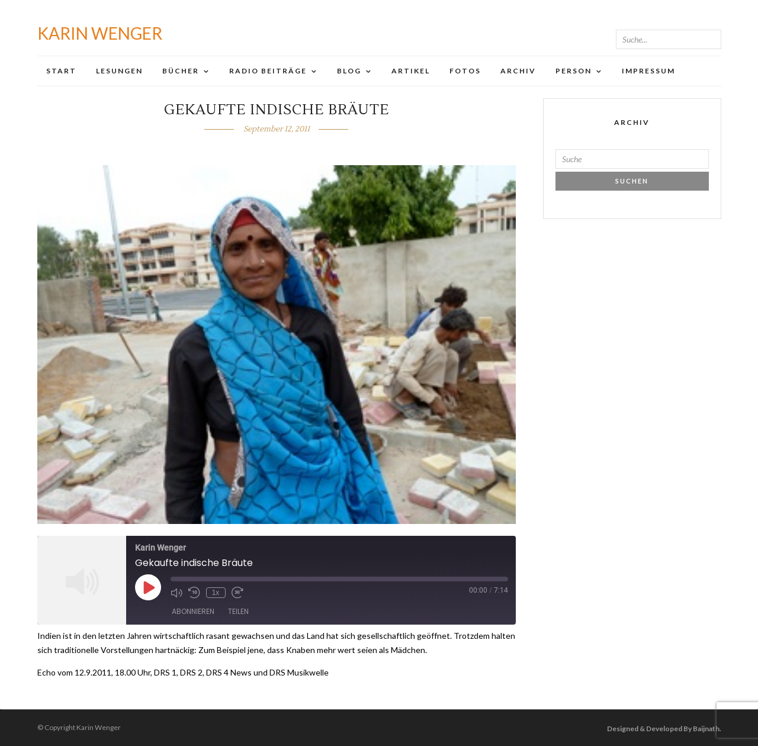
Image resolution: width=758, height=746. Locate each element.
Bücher (180, 70)
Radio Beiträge (268, 70)
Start (61, 70)
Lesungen (119, 70)
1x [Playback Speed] (216, 593)
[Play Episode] (148, 587)
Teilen (238, 611)
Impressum (648, 70)
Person (573, 70)
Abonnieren (193, 611)
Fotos (465, 70)
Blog (349, 70)
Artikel (410, 70)
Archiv (518, 70)
